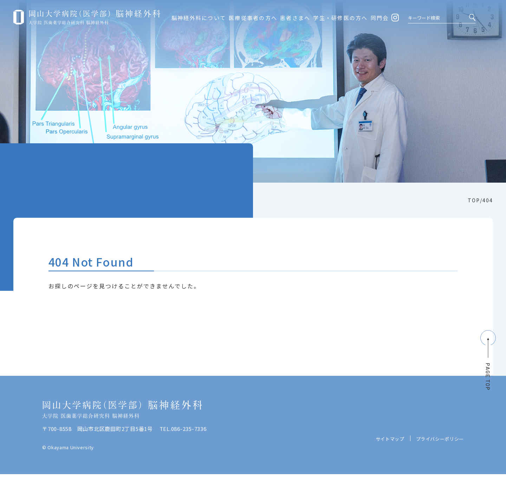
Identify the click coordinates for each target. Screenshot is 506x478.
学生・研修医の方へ (340, 17)
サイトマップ (390, 451)
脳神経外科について (198, 17)
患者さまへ (295, 17)
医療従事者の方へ (253, 17)
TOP (474, 200)
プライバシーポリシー (440, 451)
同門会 (380, 17)
